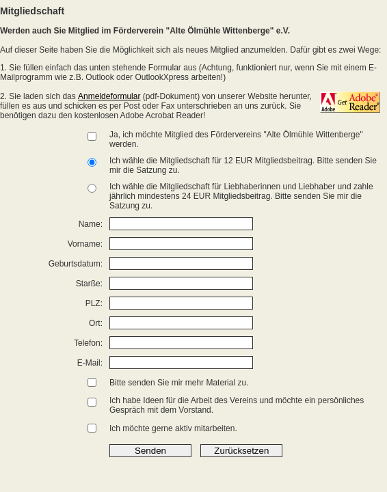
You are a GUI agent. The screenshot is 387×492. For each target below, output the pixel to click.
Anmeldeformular (109, 96)
